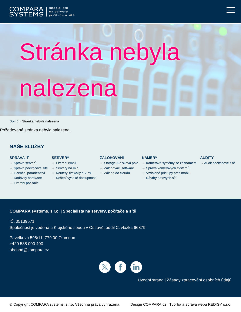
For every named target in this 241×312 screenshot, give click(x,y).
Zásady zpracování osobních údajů (199, 280)
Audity (207, 158)
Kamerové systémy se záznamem (171, 163)
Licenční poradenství (29, 173)
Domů (14, 121)
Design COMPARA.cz (148, 304)
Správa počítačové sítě (31, 168)
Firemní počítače (26, 183)
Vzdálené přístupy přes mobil (167, 173)
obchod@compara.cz (29, 250)
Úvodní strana (151, 280)
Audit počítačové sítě (219, 163)
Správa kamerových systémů (167, 168)
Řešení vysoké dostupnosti (76, 178)
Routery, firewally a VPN (73, 173)
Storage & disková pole (121, 163)
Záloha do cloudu (117, 173)
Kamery (149, 158)
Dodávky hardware (28, 178)
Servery (60, 158)
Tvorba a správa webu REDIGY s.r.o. (200, 304)
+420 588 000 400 (26, 243)
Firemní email (66, 163)
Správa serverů (25, 163)
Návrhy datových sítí (161, 178)
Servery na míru (68, 168)
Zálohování (112, 158)
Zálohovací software (119, 168)
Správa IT (19, 158)
